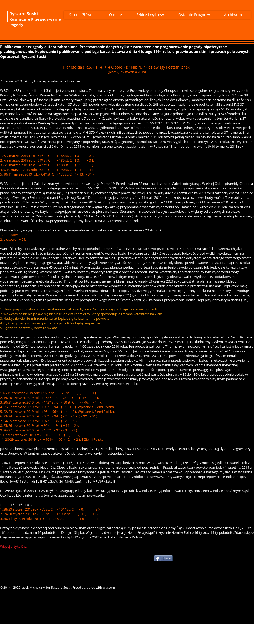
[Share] (163, 558)
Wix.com (109, 587)
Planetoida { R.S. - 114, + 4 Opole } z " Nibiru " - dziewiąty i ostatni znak (126, 67)
